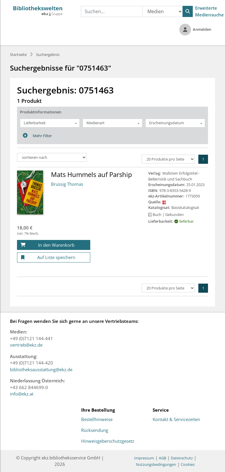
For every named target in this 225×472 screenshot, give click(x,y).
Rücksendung (94, 430)
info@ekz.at (21, 394)
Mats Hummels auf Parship (91, 174)
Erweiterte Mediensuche (209, 11)
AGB (162, 458)
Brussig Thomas (67, 184)
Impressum (144, 458)
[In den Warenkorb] (53, 245)
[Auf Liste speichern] (53, 257)
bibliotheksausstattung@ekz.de (41, 369)
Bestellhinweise (96, 420)
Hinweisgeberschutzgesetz (107, 441)
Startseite (18, 54)
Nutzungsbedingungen (156, 464)
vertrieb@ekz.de (26, 345)
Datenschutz (182, 458)
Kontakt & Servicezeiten (176, 420)
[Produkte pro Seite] (168, 159)
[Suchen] (188, 11)
